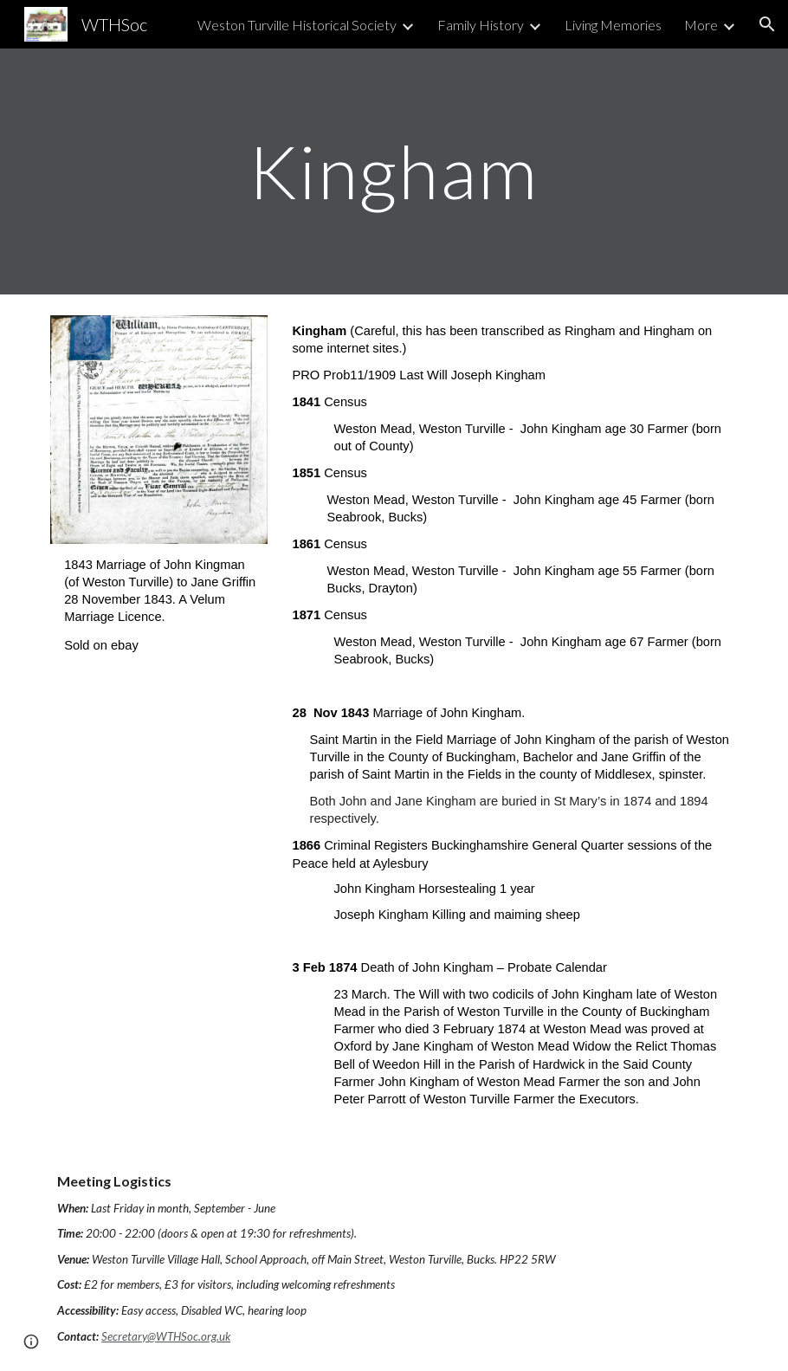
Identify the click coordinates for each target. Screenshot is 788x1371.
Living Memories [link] (613, 24)
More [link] (701, 24)
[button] (767, 24)
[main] (394, 171)
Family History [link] (480, 24)
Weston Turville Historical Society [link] (297, 24)
